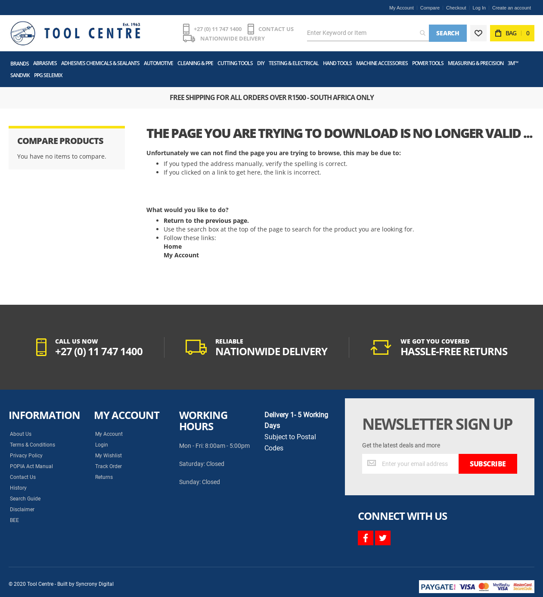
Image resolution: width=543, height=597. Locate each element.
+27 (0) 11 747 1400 (218, 29)
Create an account (511, 7)
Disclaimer (22, 509)
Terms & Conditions (32, 445)
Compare (430, 7)
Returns (104, 477)
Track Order (108, 466)
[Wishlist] (478, 33)
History (18, 488)
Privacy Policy (26, 456)
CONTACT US (276, 29)
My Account (401, 7)
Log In (479, 7)
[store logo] (75, 33)
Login (101, 445)
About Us (20, 434)
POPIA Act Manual (31, 466)
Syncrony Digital (95, 584)
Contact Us (23, 477)
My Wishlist (108, 456)
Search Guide (25, 499)
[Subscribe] (488, 464)
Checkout (456, 7)
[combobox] (368, 33)
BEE (14, 520)
